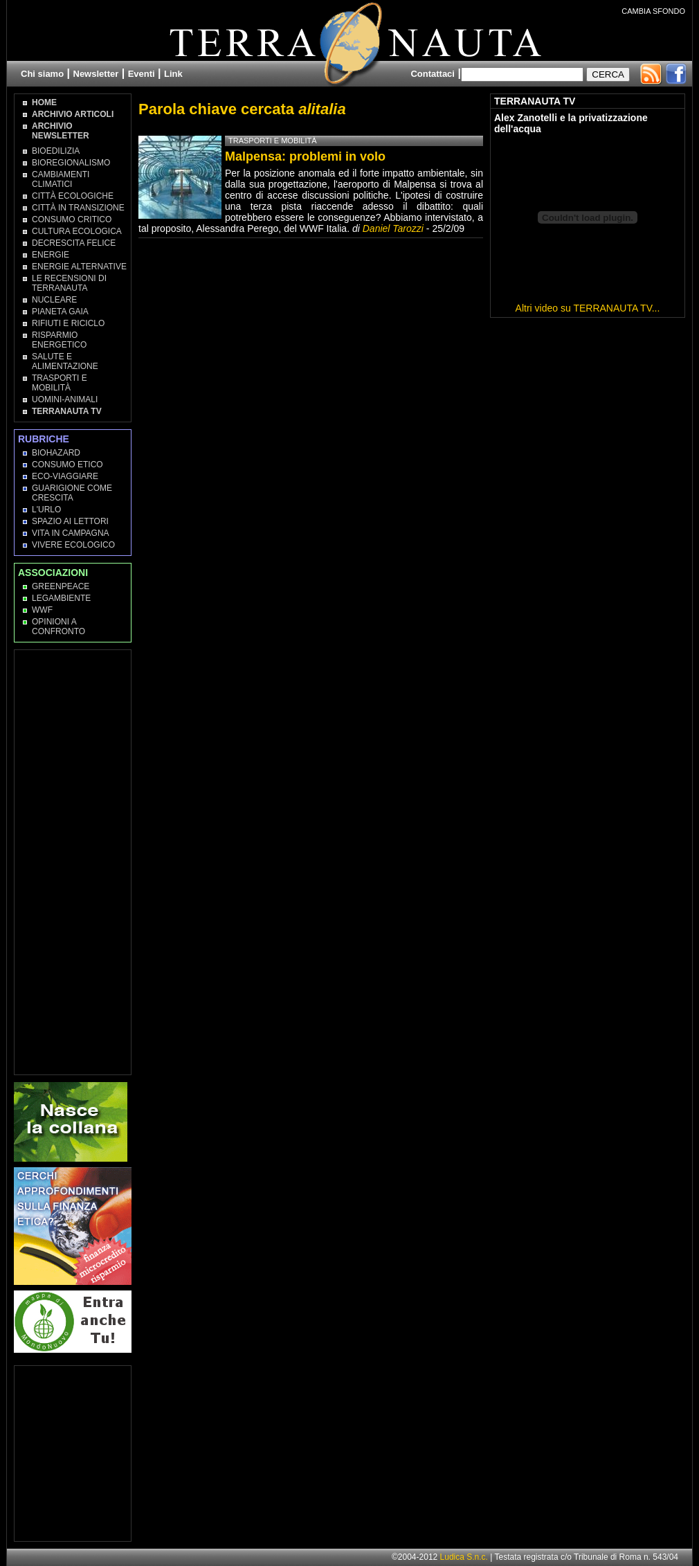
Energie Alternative (79, 266)
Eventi (141, 74)
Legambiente (61, 598)
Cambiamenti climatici (60, 179)
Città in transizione (78, 208)
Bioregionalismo (71, 163)
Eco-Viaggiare (65, 476)
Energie (50, 255)
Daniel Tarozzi (393, 228)
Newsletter (96, 74)
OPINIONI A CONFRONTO (58, 626)
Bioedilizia (56, 151)
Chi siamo (42, 74)
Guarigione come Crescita (72, 493)
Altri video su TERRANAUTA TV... (588, 308)
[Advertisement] (73, 861)
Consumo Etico (67, 464)
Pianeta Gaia (60, 311)
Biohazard (56, 453)
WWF (42, 610)
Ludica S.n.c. (464, 1557)
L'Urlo (46, 509)
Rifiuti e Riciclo (68, 323)
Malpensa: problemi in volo (305, 156)
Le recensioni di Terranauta (69, 283)
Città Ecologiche (73, 196)
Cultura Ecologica (77, 231)
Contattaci (432, 74)
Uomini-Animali (65, 399)
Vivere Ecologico (73, 545)
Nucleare (54, 300)
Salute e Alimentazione (65, 361)
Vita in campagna (70, 533)
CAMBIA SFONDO (653, 11)
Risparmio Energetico (59, 340)
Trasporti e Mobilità (59, 383)
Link (173, 74)
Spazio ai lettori (70, 521)
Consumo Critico (71, 219)
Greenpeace (60, 586)
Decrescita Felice (74, 243)
